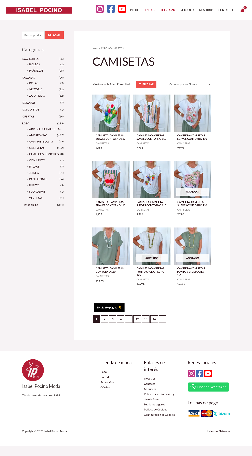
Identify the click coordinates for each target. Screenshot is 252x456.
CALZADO (28, 77)
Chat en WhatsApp (212, 397)
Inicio (95, 48)
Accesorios (107, 391)
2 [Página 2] (104, 328)
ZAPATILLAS (37, 95)
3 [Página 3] (112, 328)
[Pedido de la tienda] (189, 84)
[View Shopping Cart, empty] (242, 10)
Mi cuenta (150, 398)
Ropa (103, 381)
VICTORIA (35, 89)
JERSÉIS (34, 172)
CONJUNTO (37, 160)
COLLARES (29, 102)
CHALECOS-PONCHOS (44, 154)
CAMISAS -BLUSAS (41, 141)
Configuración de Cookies (159, 424)
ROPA (25, 123)
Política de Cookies (155, 419)
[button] (154, 10)
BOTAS (33, 83)
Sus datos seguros (154, 414)
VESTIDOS (35, 197)
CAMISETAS (37, 147)
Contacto (149, 393)
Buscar (54, 35)
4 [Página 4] (121, 328)
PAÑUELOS (36, 70)
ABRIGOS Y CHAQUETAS (45, 129)
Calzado (105, 386)
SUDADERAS (37, 191)
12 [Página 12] (137, 328)
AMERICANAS (38, 135)
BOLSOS (34, 64)
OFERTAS (28, 116)
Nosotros (149, 388)
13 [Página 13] (145, 328)
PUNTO (34, 185)
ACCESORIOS (30, 58)
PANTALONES (38, 179)
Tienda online (30, 204)
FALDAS (34, 166)
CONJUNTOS (30, 109)
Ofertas (105, 397)
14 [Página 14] (154, 328)
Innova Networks (220, 440)
